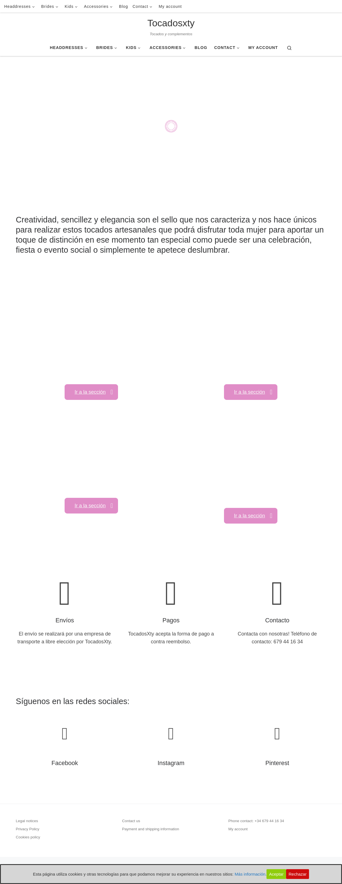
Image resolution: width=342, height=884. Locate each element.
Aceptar (276, 874)
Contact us (131, 821)
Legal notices (27, 821)
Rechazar (297, 874)
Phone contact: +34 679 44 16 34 (256, 821)
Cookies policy (28, 837)
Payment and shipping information (150, 829)
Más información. (250, 874)
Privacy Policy (27, 829)
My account (238, 829)
